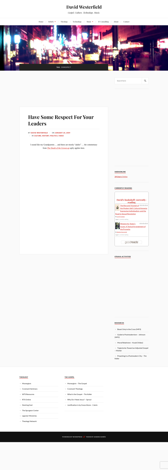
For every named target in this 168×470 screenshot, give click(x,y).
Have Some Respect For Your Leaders (61, 120)
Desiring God (27, 405)
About (116, 21)
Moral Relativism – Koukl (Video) (130, 343)
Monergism (26, 383)
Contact (126, 21)
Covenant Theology (75, 389)
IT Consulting (103, 21)
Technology (77, 21)
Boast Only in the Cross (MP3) (129, 329)
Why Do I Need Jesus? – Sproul (79, 399)
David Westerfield (84, 7)
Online (121, 177)
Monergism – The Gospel (77, 383)
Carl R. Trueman (121, 216)
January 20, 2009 (62, 133)
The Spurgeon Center (30, 410)
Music (89, 21)
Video (61, 136)
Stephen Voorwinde (122, 232)
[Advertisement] (63, 87)
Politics (54, 136)
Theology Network (29, 421)
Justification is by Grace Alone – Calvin (82, 405)
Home (41, 21)
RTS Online (26, 399)
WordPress (77, 437)
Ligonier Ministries (29, 416)
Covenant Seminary (29, 389)
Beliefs (51, 21)
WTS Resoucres (28, 394)
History (45, 136)
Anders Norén (100, 437)
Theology (64, 21)
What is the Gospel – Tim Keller (79, 394)
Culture (37, 136)
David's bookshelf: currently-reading (132, 201)
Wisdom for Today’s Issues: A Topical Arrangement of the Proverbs (133, 226)
